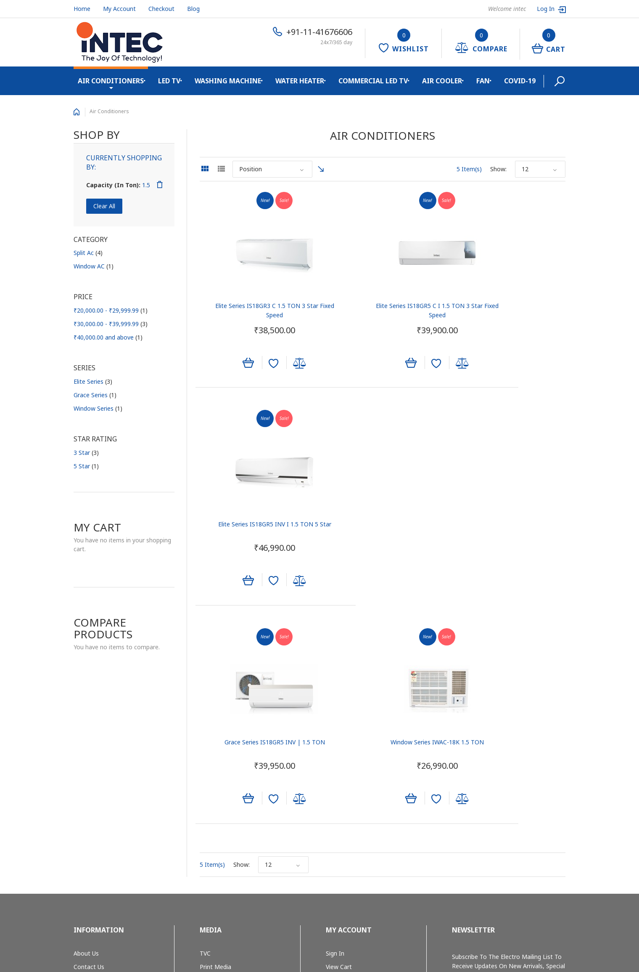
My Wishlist (341, 758)
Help (332, 785)
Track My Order (347, 772)
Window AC (94, 266)
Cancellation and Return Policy (115, 825)
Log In (546, 9)
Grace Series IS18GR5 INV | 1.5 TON (256, 514)
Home (82, 9)
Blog (193, 9)
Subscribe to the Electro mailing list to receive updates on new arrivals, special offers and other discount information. (508, 744)
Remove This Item (160, 185)
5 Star (86, 466)
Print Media (215, 745)
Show (497, 169)
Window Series (98, 408)
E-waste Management (104, 772)
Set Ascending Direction (320, 169)
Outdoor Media (221, 758)
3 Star (86, 453)
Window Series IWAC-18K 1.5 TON (382, 514)
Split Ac (88, 253)
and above (108, 337)
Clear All (104, 206)
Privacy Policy (92, 812)
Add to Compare (281, 365)
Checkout (161, 9)
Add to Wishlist (255, 365)
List (221, 169)
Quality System (94, 758)
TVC (205, 732)
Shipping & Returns (100, 785)
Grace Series (95, 395)
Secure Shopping (96, 798)
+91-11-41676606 (319, 31)
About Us (86, 732)
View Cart (339, 745)
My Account (119, 9)
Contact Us (89, 745)
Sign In (335, 732)
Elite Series (93, 381)
